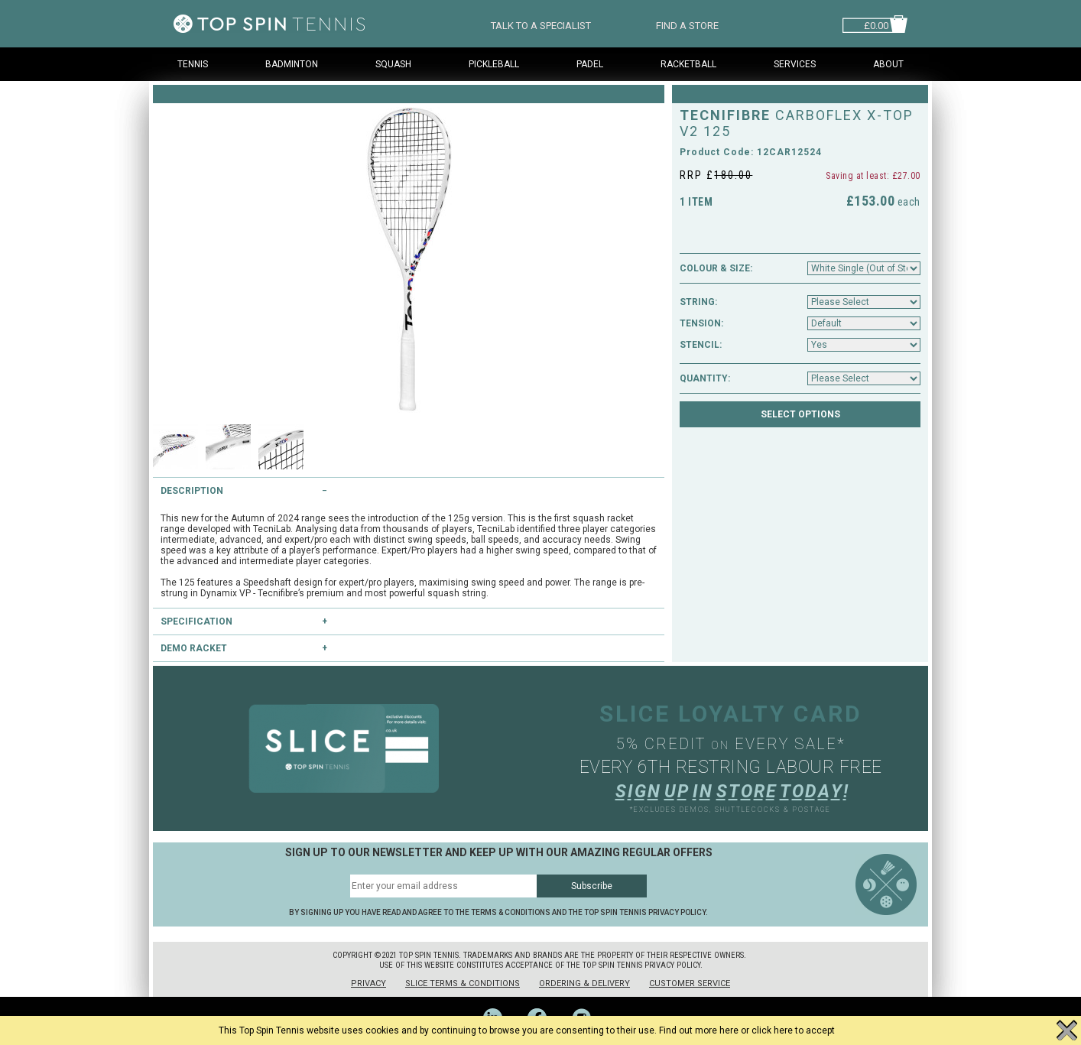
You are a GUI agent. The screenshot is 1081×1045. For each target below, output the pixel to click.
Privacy (368, 983)
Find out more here (699, 1030)
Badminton (291, 64)
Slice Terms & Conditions (462, 983)
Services (795, 64)
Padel (589, 64)
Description (192, 490)
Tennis (192, 64)
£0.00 (876, 24)
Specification (196, 621)
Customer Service (689, 983)
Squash (393, 64)
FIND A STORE (687, 24)
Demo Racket (194, 648)
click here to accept (793, 1030)
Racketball (688, 64)
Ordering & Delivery (584, 983)
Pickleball (494, 64)
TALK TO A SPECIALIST (541, 24)
